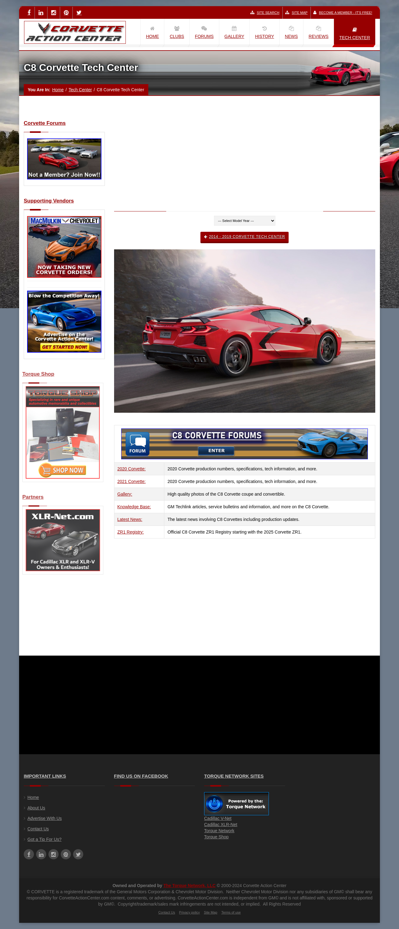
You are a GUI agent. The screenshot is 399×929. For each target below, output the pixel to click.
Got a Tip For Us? (44, 839)
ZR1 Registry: (130, 532)
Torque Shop (216, 836)
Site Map (296, 12)
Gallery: (124, 494)
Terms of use (231, 912)
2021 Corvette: (131, 481)
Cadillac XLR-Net (220, 824)
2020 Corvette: (131, 468)
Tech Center (80, 89)
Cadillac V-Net (218, 818)
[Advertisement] (245, 164)
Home (58, 89)
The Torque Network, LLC (189, 885)
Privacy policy (189, 912)
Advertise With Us (44, 818)
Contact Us (38, 828)
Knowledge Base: (134, 506)
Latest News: (129, 519)
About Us (36, 807)
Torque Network (219, 830)
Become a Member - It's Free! (342, 12)
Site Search (264, 12)
